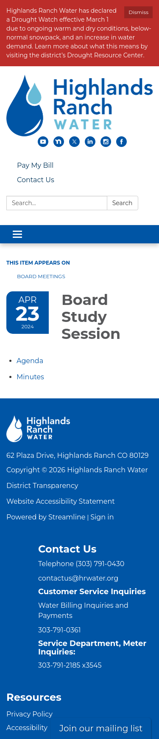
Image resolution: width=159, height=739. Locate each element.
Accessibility (26, 728)
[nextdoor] (58, 145)
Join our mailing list (100, 728)
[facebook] (121, 145)
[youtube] (43, 145)
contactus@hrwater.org (78, 578)
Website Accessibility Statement (60, 501)
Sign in (102, 517)
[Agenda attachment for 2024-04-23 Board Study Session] (30, 361)
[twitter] (74, 145)
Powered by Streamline (45, 517)
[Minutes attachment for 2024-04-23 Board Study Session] (30, 377)
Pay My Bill (35, 165)
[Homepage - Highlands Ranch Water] (79, 105)
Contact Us (35, 180)
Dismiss (138, 12)
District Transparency (42, 486)
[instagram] (105, 145)
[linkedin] (90, 145)
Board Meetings (41, 276)
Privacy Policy (29, 714)
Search (122, 203)
